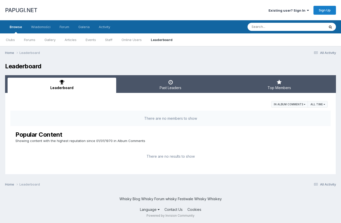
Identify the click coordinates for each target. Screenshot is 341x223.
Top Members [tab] (279, 85)
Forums (29, 40)
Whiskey (214, 199)
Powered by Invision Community (170, 215)
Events (91, 40)
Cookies (194, 209)
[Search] (272, 27)
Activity (104, 27)
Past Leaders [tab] (170, 85)
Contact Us (173, 209)
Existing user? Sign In (289, 10)
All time (317, 104)
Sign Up (325, 10)
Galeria (84, 27)
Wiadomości (41, 27)
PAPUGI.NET (21, 10)
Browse (16, 29)
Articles (71, 40)
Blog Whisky (143, 199)
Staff (108, 40)
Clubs (10, 40)
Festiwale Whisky (192, 199)
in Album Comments (289, 104)
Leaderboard (162, 40)
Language (150, 209)
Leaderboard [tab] (61, 85)
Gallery (50, 40)
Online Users (131, 40)
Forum (64, 27)
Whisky (125, 199)
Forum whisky (165, 199)
